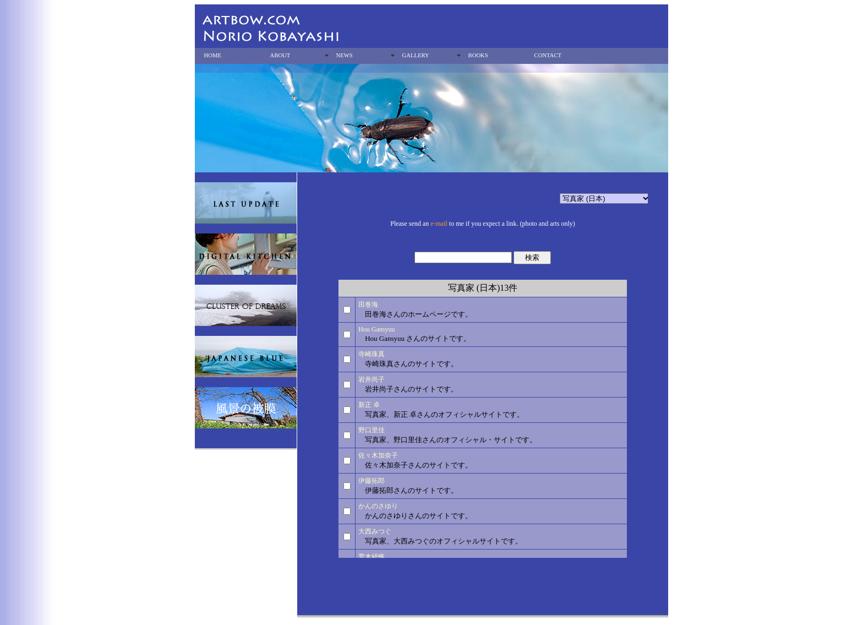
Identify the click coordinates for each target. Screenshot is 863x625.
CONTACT (547, 55)
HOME (212, 55)
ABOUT (280, 55)
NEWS (344, 55)
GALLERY (415, 55)
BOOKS (478, 55)
